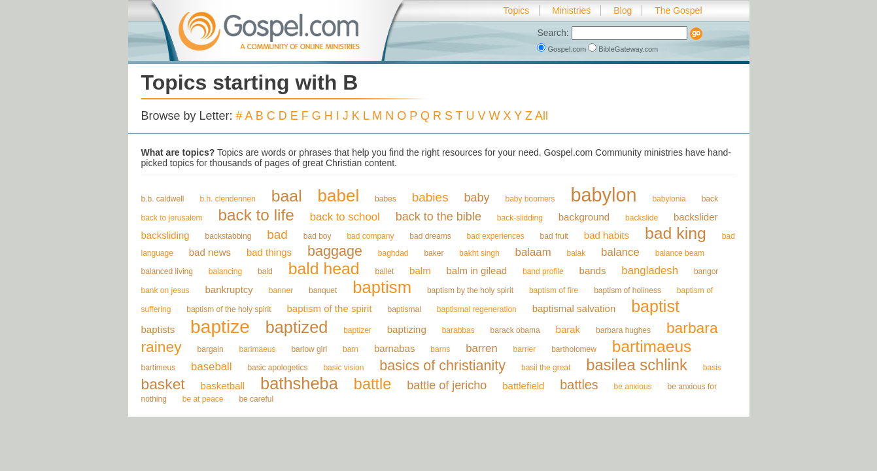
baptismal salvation (574, 308)
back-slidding (520, 217)
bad (277, 234)
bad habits (606, 235)
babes (385, 198)
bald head (324, 268)
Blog (622, 10)
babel (339, 195)
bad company (370, 236)
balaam (533, 252)
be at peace (203, 399)
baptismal (404, 309)
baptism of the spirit (329, 308)
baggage (334, 251)
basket (163, 383)
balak (576, 253)
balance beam (679, 253)
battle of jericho (447, 385)
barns (440, 349)
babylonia (668, 198)
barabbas (458, 330)
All (541, 115)
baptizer (357, 330)
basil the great (545, 367)
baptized (297, 327)
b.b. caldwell (162, 198)
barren (481, 348)
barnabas (394, 348)
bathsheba (299, 383)
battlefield (523, 385)
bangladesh (649, 270)
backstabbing (228, 236)
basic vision (343, 367)
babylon (603, 194)
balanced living (167, 271)
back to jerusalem (172, 217)
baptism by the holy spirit (470, 290)
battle (372, 383)
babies (430, 197)
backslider (696, 216)
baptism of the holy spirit (228, 309)
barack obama (515, 330)
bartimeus (158, 367)
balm (420, 270)
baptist (655, 306)
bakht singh (479, 253)
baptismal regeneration (477, 309)
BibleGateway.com (623, 49)
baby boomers (530, 198)
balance (620, 252)
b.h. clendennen (227, 198)
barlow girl (309, 349)
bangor (706, 271)
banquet (323, 290)
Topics (517, 10)
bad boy (317, 236)
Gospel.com (562, 49)
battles (579, 384)
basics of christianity (442, 365)
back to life (256, 215)
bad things (269, 252)
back (710, 198)
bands (592, 270)
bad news (210, 252)
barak (568, 329)
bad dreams (430, 236)
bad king (675, 233)
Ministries (571, 10)
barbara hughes (623, 330)
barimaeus (257, 349)
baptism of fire (553, 290)
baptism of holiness (627, 290)
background (584, 216)
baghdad (393, 253)
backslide (641, 217)
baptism (382, 287)
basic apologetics (277, 367)
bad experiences (495, 236)
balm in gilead (477, 270)
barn (350, 349)
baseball (211, 366)
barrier (524, 349)
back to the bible (438, 216)
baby (477, 197)
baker (433, 253)
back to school (345, 217)
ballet (384, 271)
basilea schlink (636, 365)
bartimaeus (652, 346)
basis (712, 367)
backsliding (165, 235)
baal (286, 196)
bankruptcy (228, 289)
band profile (543, 271)
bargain (211, 349)
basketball (223, 385)
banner (281, 290)
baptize (220, 326)
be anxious (633, 386)
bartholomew (573, 349)
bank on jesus (165, 290)
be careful (256, 399)
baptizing (406, 329)
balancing (225, 271)
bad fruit (554, 236)
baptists (158, 329)
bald (265, 271)
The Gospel (678, 10)
